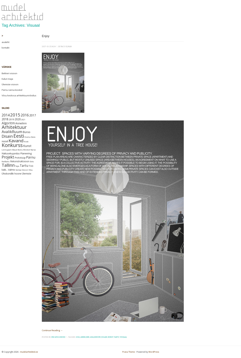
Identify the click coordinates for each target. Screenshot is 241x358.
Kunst (110, 337)
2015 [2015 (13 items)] (15, 115)
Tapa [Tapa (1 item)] (17, 166)
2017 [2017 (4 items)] (32, 115)
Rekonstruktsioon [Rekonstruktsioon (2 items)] (19, 161)
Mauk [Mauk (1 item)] (14, 150)
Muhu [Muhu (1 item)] (20, 150)
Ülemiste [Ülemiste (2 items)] (26, 173)
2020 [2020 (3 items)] (18, 119)
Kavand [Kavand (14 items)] (16, 141)
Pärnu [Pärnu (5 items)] (30, 157)
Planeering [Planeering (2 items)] (26, 153)
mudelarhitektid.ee (29, 351)
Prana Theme (128, 351)
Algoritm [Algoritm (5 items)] (8, 123)
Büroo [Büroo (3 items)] (26, 132)
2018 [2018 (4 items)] (5, 119)
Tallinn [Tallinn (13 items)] (8, 165)
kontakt (5, 47)
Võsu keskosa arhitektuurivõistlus (19, 95)
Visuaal (123, 337)
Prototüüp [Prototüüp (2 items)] (20, 157)
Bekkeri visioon (9, 73)
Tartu (116, 337)
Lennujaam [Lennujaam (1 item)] (7, 150)
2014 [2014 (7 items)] (6, 115)
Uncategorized (58, 337)
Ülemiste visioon (10, 84)
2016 (78, 337)
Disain (104, 337)
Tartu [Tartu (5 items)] (24, 165)
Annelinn (84, 337)
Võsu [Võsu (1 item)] (31, 170)
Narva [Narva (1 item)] (33, 150)
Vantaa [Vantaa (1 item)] (18, 170)
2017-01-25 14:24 (49, 47)
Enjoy (45, 36)
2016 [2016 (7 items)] (25, 115)
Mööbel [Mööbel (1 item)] (26, 150)
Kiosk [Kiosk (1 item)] (26, 141)
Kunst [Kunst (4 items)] (27, 146)
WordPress (153, 351)
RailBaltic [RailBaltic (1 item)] (6, 161)
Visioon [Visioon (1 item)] (25, 170)
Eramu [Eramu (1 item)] (27, 137)
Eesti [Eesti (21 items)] (18, 136)
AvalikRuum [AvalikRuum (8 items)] (12, 131)
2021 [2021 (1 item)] (23, 119)
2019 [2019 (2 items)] (11, 119)
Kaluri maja (7, 78)
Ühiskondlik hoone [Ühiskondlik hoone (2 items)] (11, 173)
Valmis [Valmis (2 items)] (11, 169)
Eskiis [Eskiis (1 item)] (33, 137)
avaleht (5, 42)
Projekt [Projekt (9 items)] (8, 157)
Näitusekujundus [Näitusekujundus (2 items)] (11, 153)
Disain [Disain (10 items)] (7, 136)
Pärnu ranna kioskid (12, 89)
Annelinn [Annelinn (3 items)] (21, 123)
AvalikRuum (95, 337)
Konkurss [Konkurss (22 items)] (12, 145)
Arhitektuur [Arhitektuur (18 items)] (14, 127)
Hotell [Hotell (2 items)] (5, 141)
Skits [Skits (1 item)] (32, 161)
